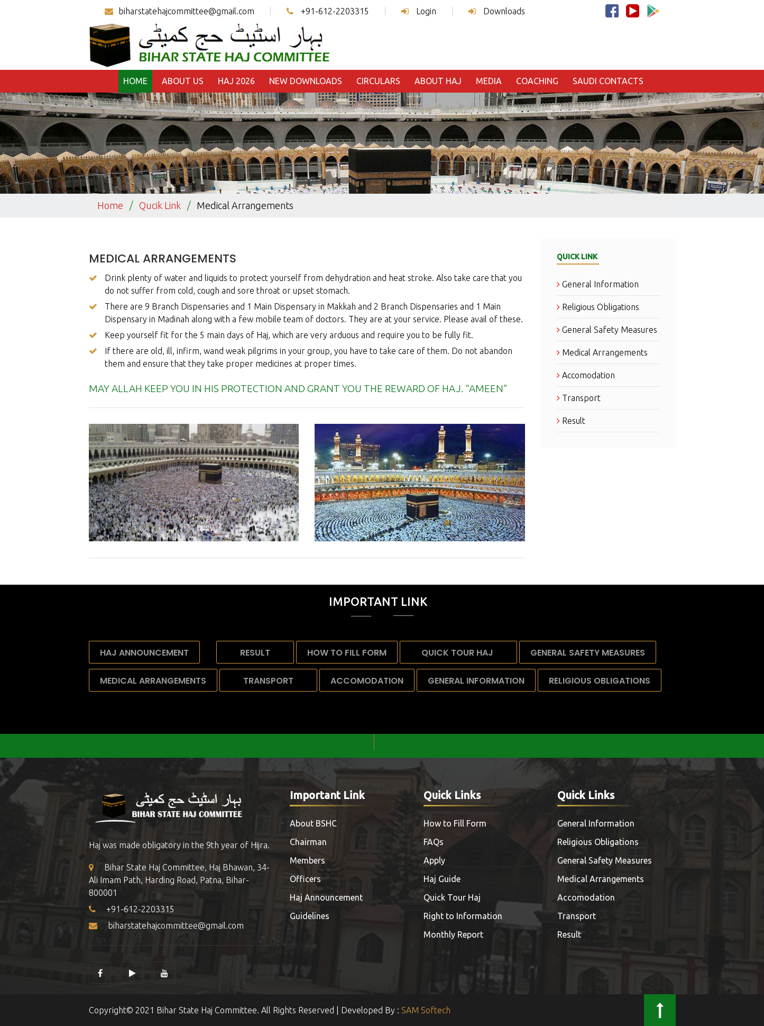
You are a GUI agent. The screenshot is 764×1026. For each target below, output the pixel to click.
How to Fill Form (346, 653)
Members (307, 860)
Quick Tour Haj (458, 653)
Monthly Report (453, 934)
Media (489, 81)
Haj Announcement (144, 653)
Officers (305, 879)
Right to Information (463, 916)
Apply (434, 860)
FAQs (434, 842)
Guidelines (309, 916)
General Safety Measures (607, 329)
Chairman (308, 842)
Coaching (537, 81)
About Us (183, 81)
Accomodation (586, 375)
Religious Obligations (598, 307)
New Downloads (305, 81)
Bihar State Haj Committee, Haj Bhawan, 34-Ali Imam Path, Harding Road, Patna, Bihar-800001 (179, 879)
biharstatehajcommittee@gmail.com (179, 11)
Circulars (378, 81)
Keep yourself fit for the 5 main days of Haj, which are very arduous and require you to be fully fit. (289, 335)
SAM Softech (425, 1010)
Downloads (496, 11)
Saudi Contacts (608, 81)
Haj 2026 (236, 81)
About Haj (438, 81)
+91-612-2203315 (328, 11)
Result (571, 420)
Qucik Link (160, 205)
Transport (579, 398)
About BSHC (313, 823)
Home (135, 81)
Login (418, 11)
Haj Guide (442, 879)
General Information (598, 284)
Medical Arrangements (162, 258)
